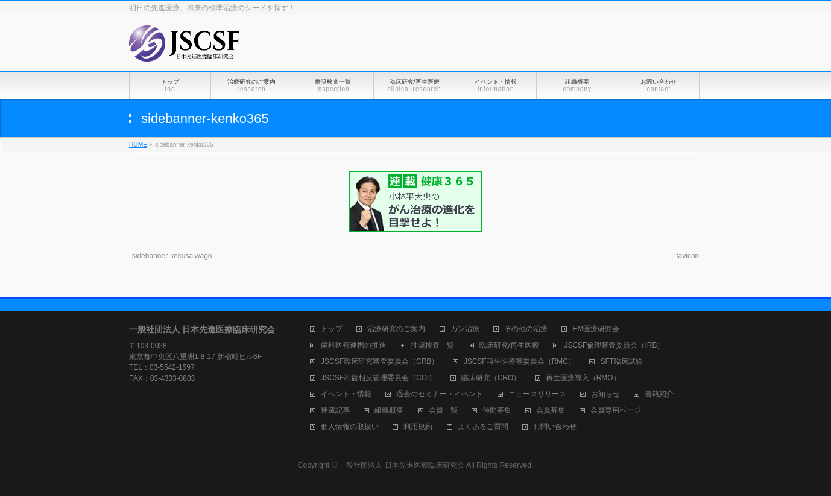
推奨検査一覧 (432, 345)
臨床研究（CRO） (491, 378)
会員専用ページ (615, 411)
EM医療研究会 (595, 329)
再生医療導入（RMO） (583, 378)
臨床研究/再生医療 (509, 345)
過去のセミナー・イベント (439, 394)
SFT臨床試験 (621, 362)
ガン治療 (464, 329)
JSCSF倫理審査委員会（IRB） (614, 345)
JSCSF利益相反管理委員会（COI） (378, 378)
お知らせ (605, 394)
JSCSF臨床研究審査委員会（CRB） (379, 362)
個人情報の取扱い (350, 427)
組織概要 (388, 411)
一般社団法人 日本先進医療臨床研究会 (401, 465)
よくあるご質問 (483, 427)
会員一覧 (443, 411)
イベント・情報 (346, 394)
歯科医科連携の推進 (353, 345)
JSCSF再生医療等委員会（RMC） (519, 362)
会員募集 (550, 411)
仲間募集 (496, 411)
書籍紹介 (659, 394)
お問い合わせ (555, 427)
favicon (687, 256)
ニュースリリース (537, 394)
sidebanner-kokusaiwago (172, 256)
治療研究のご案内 (396, 329)
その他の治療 (526, 329)
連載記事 (335, 411)
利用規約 (417, 427)
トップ (332, 329)
